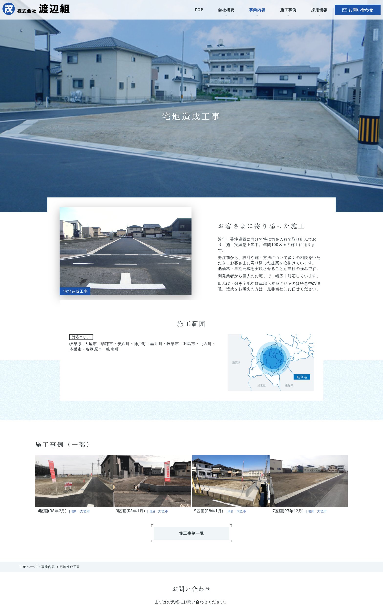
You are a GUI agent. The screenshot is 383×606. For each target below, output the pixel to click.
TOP (198, 9)
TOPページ (27, 567)
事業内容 (257, 9)
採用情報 (319, 9)
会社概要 (226, 9)
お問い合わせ (361, 9)
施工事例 (288, 9)
